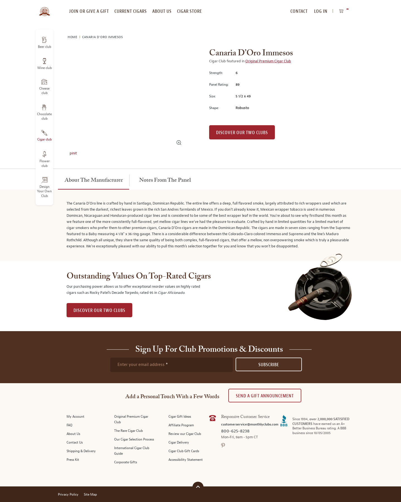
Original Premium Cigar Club (268, 61)
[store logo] (44, 8)
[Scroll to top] (198, 486)
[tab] (93, 181)
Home (73, 37)
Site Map (90, 495)
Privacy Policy (68, 495)
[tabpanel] (200, 225)
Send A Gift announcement (265, 395)
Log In (320, 11)
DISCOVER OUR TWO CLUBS (99, 310)
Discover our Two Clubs (242, 132)
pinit (73, 153)
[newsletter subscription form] (171, 365)
